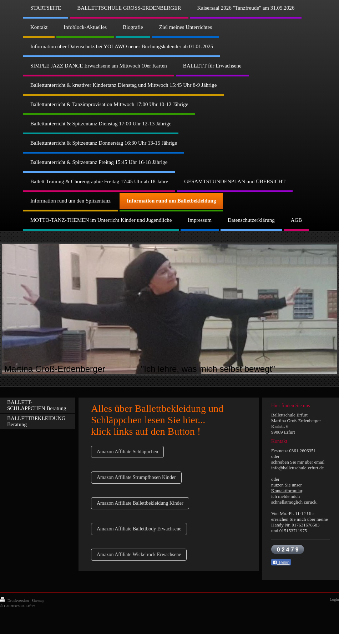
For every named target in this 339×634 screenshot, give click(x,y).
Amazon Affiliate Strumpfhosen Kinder (136, 477)
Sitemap (37, 600)
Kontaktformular (286, 490)
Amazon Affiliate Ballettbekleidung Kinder (140, 503)
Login (334, 599)
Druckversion (15, 600)
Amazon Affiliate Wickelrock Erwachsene (139, 554)
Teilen (281, 562)
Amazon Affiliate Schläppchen (127, 451)
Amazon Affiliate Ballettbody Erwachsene (139, 528)
